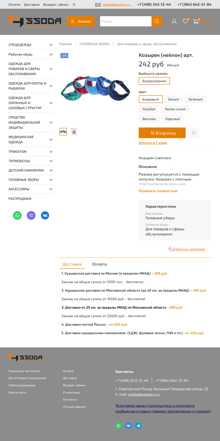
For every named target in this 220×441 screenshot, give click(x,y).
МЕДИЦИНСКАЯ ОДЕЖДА (21, 139)
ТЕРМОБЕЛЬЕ (19, 161)
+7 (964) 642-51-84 (194, 4)
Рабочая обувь (20, 54)
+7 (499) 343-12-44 (154, 4)
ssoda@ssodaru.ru (117, 4)
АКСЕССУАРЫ (19, 189)
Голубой (149, 109)
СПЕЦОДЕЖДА (20, 45)
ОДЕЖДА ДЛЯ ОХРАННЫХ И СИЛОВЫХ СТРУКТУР (25, 103)
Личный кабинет (74, 406)
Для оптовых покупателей (27, 378)
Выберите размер (153, 73)
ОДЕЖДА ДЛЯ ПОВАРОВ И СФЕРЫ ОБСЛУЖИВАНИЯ (24, 69)
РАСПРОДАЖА (20, 198)
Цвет (143, 92)
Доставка (31, 4)
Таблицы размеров (189, 249)
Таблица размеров (22, 385)
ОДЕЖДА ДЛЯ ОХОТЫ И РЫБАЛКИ (27, 85)
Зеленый (195, 99)
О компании (71, 392)
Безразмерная (154, 81)
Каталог (81, 21)
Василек (149, 119)
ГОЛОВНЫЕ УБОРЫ (24, 180)
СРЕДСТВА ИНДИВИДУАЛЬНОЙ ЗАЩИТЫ (24, 122)
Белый (173, 99)
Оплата (14, 4)
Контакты (70, 399)
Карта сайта (17, 392)
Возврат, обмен (55, 4)
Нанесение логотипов (24, 371)
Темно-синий (175, 109)
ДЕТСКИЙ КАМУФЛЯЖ (26, 170)
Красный (173, 119)
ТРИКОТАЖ (18, 151)
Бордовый (151, 99)
